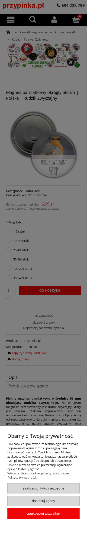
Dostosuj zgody (43, 501)
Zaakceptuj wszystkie (43, 513)
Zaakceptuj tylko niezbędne (43, 488)
